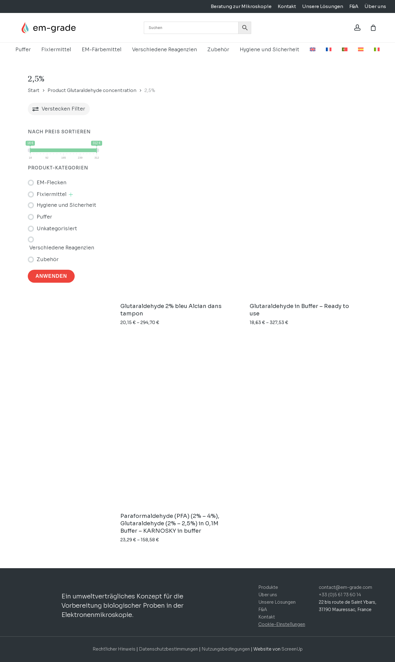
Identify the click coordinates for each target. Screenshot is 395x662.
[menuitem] (312, 49)
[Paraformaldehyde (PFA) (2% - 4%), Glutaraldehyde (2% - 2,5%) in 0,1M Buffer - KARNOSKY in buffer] (175, 422)
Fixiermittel (52, 194)
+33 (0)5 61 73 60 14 (340, 594)
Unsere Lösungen (277, 602)
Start (34, 90)
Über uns (267, 594)
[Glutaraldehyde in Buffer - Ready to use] (304, 212)
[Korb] (373, 27)
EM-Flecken (51, 182)
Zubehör (48, 259)
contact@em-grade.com (345, 587)
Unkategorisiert (57, 228)
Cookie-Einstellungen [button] (281, 624)
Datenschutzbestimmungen (168, 649)
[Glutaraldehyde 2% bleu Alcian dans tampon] (175, 212)
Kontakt (266, 617)
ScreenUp (292, 649)
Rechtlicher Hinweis (114, 649)
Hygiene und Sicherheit (66, 205)
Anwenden (51, 276)
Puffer (44, 217)
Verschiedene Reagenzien (61, 247)
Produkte (268, 587)
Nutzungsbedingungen (226, 649)
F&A (262, 609)
